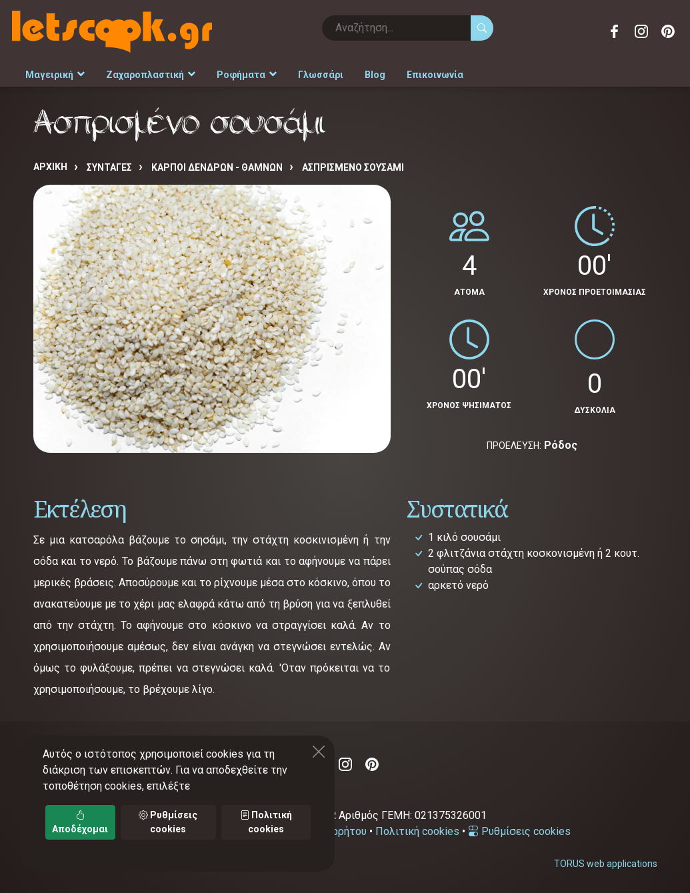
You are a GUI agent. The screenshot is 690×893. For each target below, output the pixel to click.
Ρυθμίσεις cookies (519, 831)
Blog (375, 74)
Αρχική (50, 166)
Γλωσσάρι (320, 74)
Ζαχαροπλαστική (150, 74)
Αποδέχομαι (80, 822)
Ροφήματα (247, 74)
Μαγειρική (55, 74)
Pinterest (668, 31)
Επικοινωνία (435, 74)
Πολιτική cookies (417, 831)
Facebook (614, 31)
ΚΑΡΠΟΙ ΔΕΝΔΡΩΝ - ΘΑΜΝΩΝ (217, 167)
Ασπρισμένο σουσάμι (353, 167)
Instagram (641, 31)
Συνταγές (109, 167)
